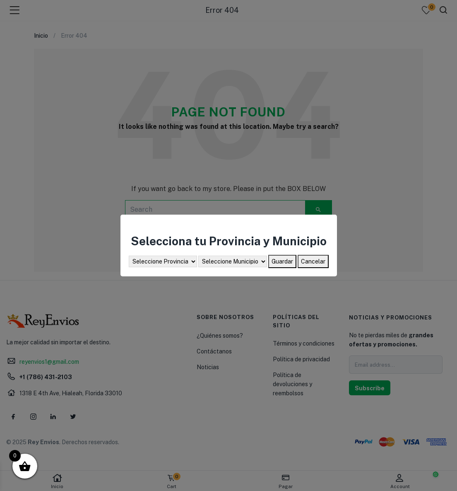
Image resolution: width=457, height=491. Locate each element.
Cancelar (313, 261)
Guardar (282, 261)
